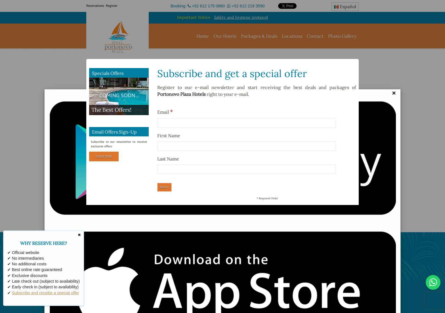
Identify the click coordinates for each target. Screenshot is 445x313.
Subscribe (103, 156)
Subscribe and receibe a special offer (45, 293)
